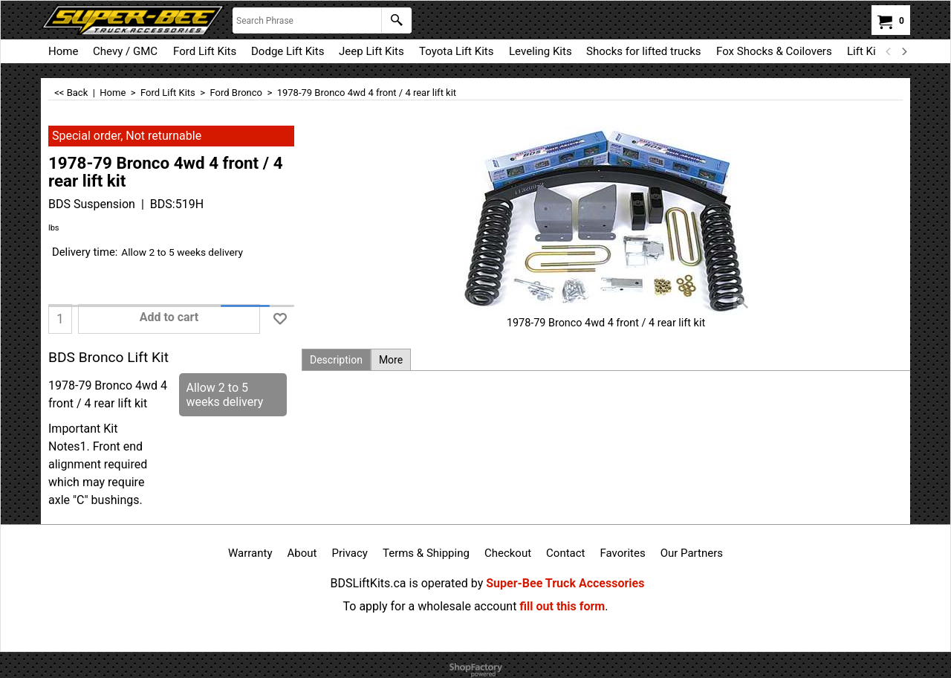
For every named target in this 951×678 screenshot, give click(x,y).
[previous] (888, 51)
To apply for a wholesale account (430, 606)
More (391, 360)
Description (336, 360)
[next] (903, 51)
